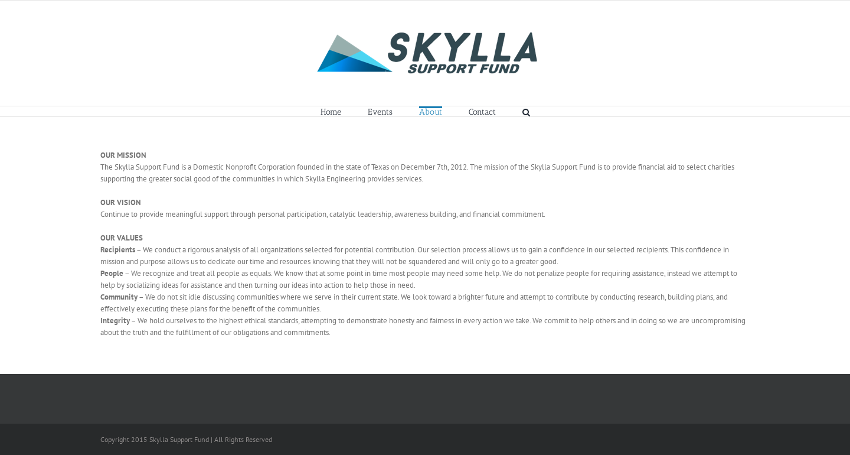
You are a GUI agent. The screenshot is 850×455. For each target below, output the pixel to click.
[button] (526, 111)
